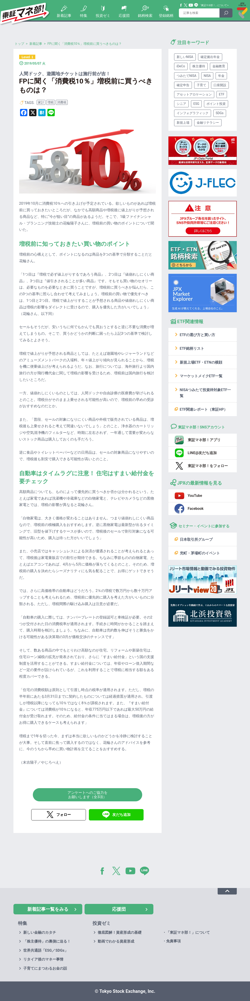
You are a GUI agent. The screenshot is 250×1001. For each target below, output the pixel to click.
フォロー (63, 814)
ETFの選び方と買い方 (197, 335)
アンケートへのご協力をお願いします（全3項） (87, 794)
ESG (196, 104)
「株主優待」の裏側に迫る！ (47, 941)
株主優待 (198, 66)
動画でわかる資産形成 (116, 941)
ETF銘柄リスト (192, 348)
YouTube (191, 5)
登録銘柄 (166, 15)
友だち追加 (121, 814)
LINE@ (146, 872)
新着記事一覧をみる (47, 909)
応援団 (124, 15)
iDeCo (181, 66)
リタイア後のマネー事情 (43, 959)
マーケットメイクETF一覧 (201, 376)
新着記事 (64, 15)
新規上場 (183, 122)
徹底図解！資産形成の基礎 (120, 932)
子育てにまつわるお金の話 (45, 968)
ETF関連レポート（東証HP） (203, 409)
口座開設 (220, 85)
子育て (201, 85)
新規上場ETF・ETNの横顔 (201, 362)
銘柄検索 (145, 15)
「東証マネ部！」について (213, 5)
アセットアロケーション (194, 94)
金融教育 (218, 66)
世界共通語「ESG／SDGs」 (45, 950)
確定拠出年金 (210, 57)
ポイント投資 (216, 104)
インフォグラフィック (193, 113)
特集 (83, 15)
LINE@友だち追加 (202, 453)
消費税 (62, 102)
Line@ (196, 5)
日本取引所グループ (196, 539)
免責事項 (173, 941)
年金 (221, 76)
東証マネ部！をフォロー (208, 466)
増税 (50, 102)
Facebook (181, 5)
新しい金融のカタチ (39, 932)
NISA (207, 76)
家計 (41, 102)
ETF (221, 94)
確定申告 (183, 85)
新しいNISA (185, 57)
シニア (181, 104)
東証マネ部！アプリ (204, 440)
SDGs (220, 113)
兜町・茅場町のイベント (200, 553)
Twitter (185, 5)
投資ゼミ (103, 15)
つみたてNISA (186, 76)
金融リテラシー (208, 122)
